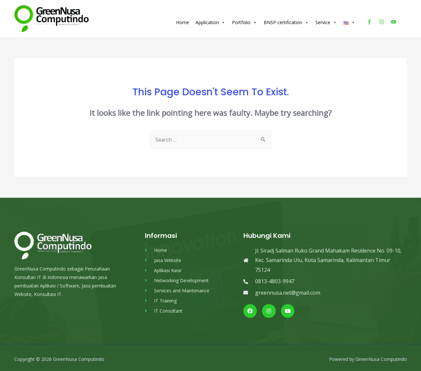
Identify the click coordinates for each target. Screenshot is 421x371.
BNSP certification (286, 20)
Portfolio (244, 20)
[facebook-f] (372, 20)
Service (326, 20)
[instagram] (384, 20)
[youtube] (394, 20)
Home (182, 20)
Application (210, 20)
